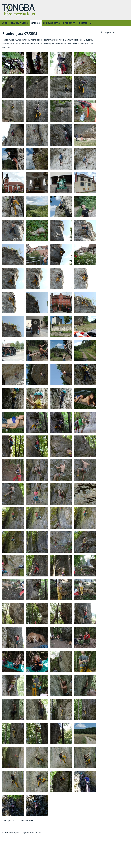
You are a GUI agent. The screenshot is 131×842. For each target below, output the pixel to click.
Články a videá (19, 23)
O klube (83, 23)
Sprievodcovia (51, 23)
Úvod (5, 23)
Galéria (35, 23)
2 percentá (69, 23)
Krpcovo (9, 820)
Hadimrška (27, 820)
